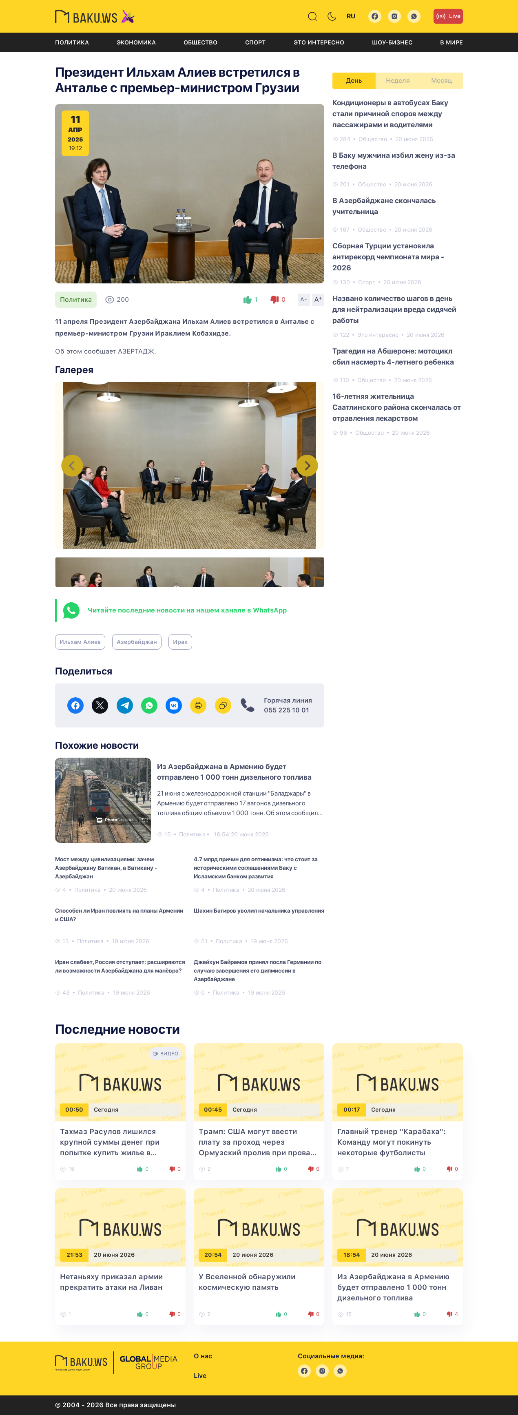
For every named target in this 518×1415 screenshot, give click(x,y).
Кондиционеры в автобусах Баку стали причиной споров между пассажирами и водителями (390, 113)
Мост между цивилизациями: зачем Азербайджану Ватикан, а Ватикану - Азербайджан (106, 868)
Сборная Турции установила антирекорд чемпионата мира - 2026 (388, 256)
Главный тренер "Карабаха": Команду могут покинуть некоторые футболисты (391, 1142)
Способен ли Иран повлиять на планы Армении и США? (119, 914)
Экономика (136, 42)
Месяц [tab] (441, 80)
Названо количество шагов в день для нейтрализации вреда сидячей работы (394, 309)
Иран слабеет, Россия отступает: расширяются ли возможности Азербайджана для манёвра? (120, 966)
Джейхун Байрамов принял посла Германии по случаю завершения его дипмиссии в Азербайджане (257, 970)
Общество (200, 42)
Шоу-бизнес (392, 42)
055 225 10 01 (286, 710)
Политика (72, 42)
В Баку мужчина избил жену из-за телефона (393, 160)
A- (304, 299)
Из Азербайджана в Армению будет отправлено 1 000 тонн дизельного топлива (393, 1287)
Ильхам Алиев (80, 642)
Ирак (180, 642)
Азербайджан (137, 642)
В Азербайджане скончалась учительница (384, 206)
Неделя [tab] (398, 80)
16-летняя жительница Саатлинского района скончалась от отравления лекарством (396, 407)
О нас (203, 1356)
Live (448, 16)
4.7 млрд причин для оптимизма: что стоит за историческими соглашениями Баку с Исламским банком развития (256, 868)
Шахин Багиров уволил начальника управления (259, 910)
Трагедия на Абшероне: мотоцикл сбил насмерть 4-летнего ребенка (393, 356)
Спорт (255, 42)
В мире (451, 42)
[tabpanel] (397, 267)
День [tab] (354, 80)
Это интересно (319, 42)
